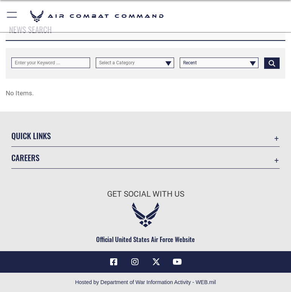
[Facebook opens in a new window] (114, 261)
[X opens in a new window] (156, 261)
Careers (25, 157)
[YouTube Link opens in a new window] (177, 261)
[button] (12, 16)
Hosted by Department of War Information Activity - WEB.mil (145, 282)
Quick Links (31, 135)
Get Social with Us (145, 194)
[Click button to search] (272, 62)
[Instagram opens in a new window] (135, 261)
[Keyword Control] (50, 62)
